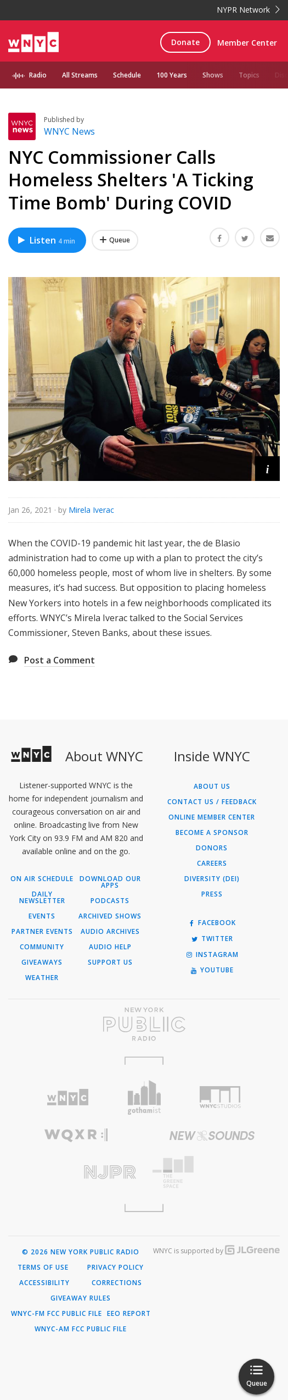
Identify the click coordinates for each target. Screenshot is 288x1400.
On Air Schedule (42, 879)
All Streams (80, 75)
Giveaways (42, 962)
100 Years (171, 75)
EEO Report (129, 1313)
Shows (212, 75)
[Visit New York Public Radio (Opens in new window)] (144, 1024)
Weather (42, 978)
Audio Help (110, 947)
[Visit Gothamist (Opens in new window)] (144, 1097)
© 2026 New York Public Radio (80, 1252)
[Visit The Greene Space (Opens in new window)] (212, 1172)
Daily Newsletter (42, 897)
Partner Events (42, 931)
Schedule (127, 75)
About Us (212, 786)
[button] (267, 468)
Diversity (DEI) (212, 879)
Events (42, 916)
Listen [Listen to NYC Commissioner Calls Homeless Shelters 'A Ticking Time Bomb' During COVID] (45, 240)
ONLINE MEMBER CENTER (211, 817)
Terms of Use (43, 1267)
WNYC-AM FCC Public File (81, 1329)
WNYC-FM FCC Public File (56, 1313)
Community (42, 947)
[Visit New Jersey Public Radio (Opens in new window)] (76, 1172)
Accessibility (44, 1283)
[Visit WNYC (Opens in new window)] (68, 1097)
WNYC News (69, 131)
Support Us (110, 962)
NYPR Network (248, 9)
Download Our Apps (110, 882)
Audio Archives (110, 931)
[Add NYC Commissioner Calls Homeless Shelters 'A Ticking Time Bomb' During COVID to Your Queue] (115, 240)
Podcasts (110, 901)
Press (212, 894)
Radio (38, 75)
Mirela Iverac (91, 510)
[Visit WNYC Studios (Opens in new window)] (220, 1097)
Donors (212, 848)
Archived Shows (110, 916)
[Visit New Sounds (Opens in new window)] (212, 1136)
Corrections (117, 1283)
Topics (249, 75)
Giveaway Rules (80, 1298)
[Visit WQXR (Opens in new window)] (76, 1135)
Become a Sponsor (212, 832)
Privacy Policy (115, 1267)
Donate (185, 42)
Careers (212, 863)
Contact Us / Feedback (212, 802)
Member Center (247, 42)
